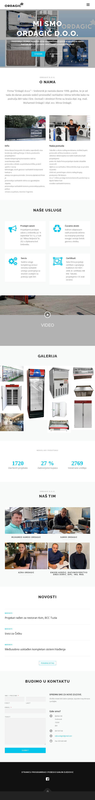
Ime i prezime (12, 744)
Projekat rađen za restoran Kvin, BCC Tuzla (31, 661)
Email (8, 756)
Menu (88, 4)
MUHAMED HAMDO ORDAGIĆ (26, 563)
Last (28, 752)
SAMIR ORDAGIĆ (68, 563)
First (7, 752)
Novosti (8, 657)
